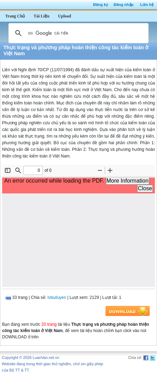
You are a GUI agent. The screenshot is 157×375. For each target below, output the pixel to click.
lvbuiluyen (57, 297)
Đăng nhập (124, 4)
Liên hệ (147, 4)
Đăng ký (100, 4)
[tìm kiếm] (77, 33)
